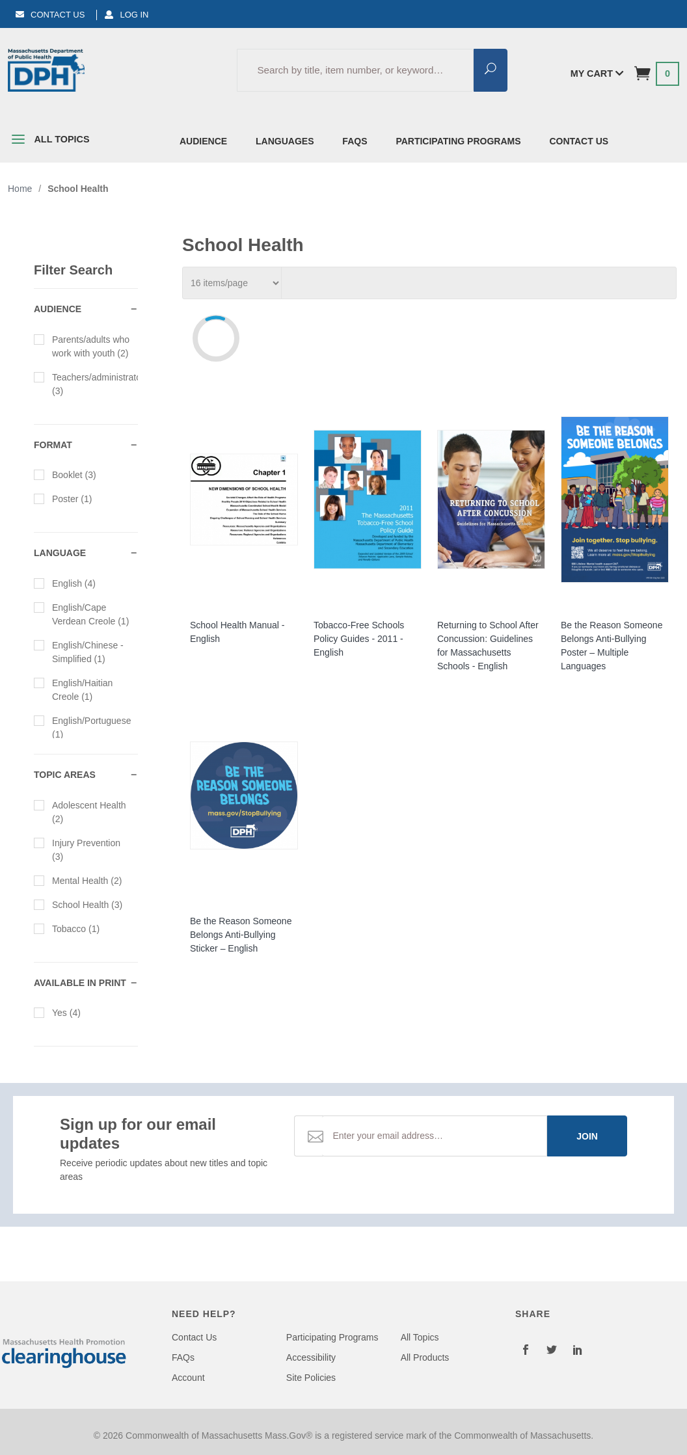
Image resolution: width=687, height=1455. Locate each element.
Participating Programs (458, 141)
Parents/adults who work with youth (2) (81, 345)
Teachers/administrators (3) (86, 383)
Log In (126, 15)
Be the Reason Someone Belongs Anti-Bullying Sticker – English (240, 935)
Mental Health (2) (78, 880)
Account (188, 1377)
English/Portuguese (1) (82, 727)
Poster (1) (63, 498)
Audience (203, 141)
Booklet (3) (65, 474)
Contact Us (50, 15)
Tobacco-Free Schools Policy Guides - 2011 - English (359, 639)
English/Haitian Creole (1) (73, 689)
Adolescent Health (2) (80, 811)
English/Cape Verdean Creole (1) (81, 613)
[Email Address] (434, 1135)
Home (20, 188)
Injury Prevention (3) (77, 849)
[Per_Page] (232, 283)
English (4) (65, 583)
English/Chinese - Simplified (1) (79, 651)
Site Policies (311, 1377)
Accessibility (311, 1357)
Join (587, 1136)
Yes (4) (57, 1012)
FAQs (354, 141)
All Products (425, 1357)
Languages (285, 141)
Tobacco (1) (67, 928)
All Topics (49, 142)
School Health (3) (78, 904)
